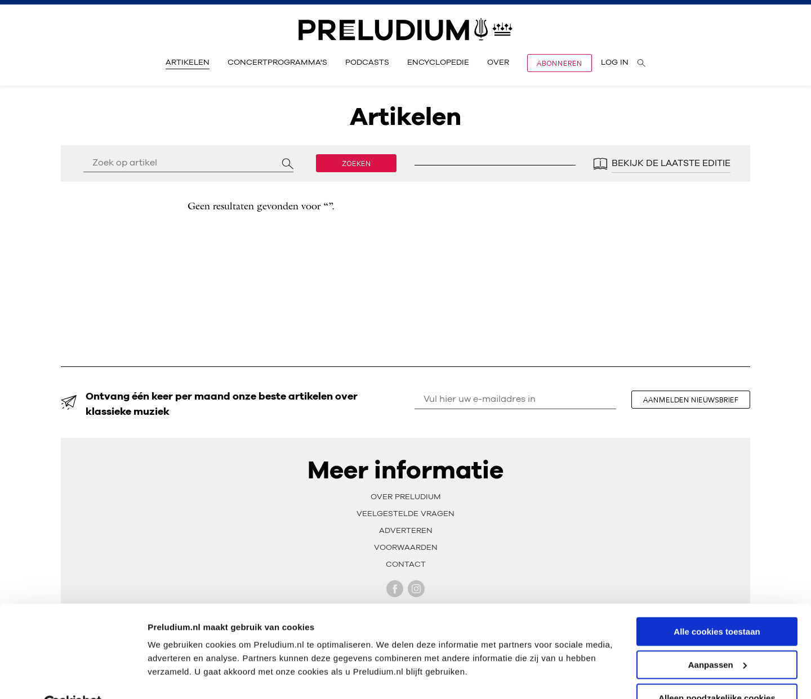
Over (498, 62)
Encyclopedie (438, 62)
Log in (615, 62)
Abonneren (559, 63)
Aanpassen (717, 638)
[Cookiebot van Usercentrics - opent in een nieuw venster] (73, 677)
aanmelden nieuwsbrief (693, 400)
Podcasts (367, 62)
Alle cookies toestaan (717, 605)
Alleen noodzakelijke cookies (717, 671)
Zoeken (356, 163)
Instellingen (171, 676)
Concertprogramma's (277, 62)
